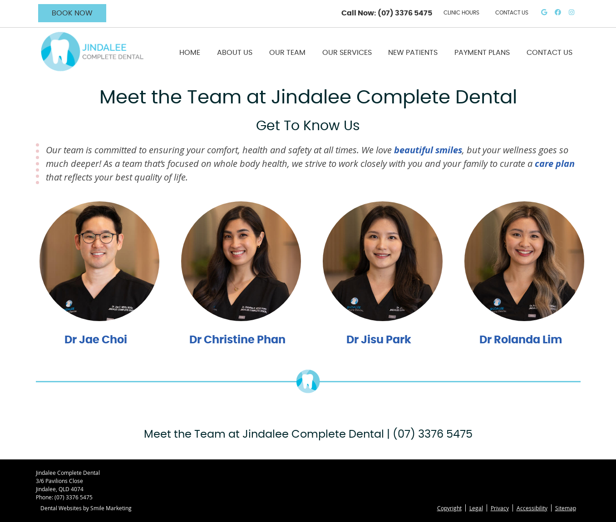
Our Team (287, 52)
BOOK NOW (72, 13)
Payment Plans (482, 52)
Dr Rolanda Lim (520, 340)
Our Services (347, 52)
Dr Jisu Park (378, 340)
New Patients (413, 52)
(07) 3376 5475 (405, 13)
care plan (555, 163)
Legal (476, 508)
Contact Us (549, 52)
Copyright (449, 508)
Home (189, 52)
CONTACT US (511, 12)
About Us (234, 52)
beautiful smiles (428, 150)
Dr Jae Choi (95, 340)
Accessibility (532, 508)
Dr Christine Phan (237, 340)
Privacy (500, 508)
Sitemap (565, 508)
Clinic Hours (461, 12)
